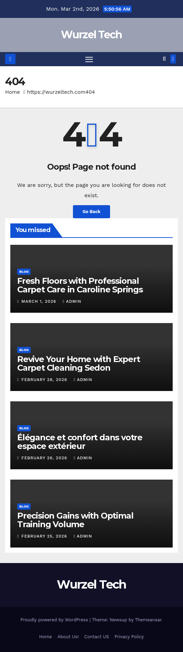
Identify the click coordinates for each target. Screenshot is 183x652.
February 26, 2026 (45, 457)
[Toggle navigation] (89, 59)
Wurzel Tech (91, 34)
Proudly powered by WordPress (54, 619)
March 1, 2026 (39, 301)
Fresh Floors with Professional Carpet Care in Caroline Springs (80, 285)
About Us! (68, 636)
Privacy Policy (129, 636)
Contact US (96, 636)
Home (12, 92)
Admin (72, 301)
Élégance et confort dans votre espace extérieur (79, 441)
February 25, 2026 (45, 536)
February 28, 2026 (45, 379)
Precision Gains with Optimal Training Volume (75, 520)
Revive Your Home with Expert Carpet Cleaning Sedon (78, 363)
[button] (164, 59)
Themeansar (148, 619)
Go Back (91, 211)
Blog (24, 271)
